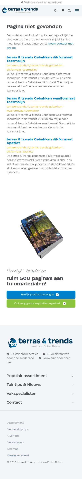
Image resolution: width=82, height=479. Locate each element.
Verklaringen (15, 442)
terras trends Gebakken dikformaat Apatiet (40, 141)
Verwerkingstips (17, 429)
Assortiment (15, 423)
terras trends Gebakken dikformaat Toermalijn (40, 59)
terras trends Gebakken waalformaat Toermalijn (41, 100)
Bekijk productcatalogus (37, 294)
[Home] (20, 10)
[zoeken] (69, 11)
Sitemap (12, 449)
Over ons (13, 436)
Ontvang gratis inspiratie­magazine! (37, 303)
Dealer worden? (18, 455)
